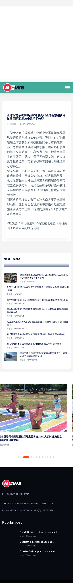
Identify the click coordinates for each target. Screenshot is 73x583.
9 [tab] (45, 457)
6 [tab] (36, 457)
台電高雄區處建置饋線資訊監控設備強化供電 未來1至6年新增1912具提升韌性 (44, 276)
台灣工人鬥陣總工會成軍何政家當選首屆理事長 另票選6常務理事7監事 (38, 289)
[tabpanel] (36, 415)
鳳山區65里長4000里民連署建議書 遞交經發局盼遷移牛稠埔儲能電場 (37, 323)
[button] (67, 87)
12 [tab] (53, 457)
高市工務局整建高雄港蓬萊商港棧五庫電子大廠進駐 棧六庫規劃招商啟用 (43, 355)
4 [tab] (31, 457)
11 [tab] (50, 457)
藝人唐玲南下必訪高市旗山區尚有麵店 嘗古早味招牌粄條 (34, 343)
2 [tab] (23, 457)
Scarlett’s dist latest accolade (37, 541)
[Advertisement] (36, 44)
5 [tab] (34, 457)
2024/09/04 (27, 124)
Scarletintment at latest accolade (39, 531)
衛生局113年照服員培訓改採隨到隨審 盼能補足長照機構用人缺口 (37, 299)
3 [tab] (28, 457)
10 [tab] (47, 457)
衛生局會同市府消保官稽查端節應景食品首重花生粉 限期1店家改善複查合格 (37, 311)
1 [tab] (18, 457)
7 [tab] (39, 457)
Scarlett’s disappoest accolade (37, 551)
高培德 (11, 124)
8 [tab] (42, 457)
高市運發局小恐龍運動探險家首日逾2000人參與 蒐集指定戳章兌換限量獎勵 (34, 438)
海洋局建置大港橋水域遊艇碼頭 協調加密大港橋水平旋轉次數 (36, 334)
